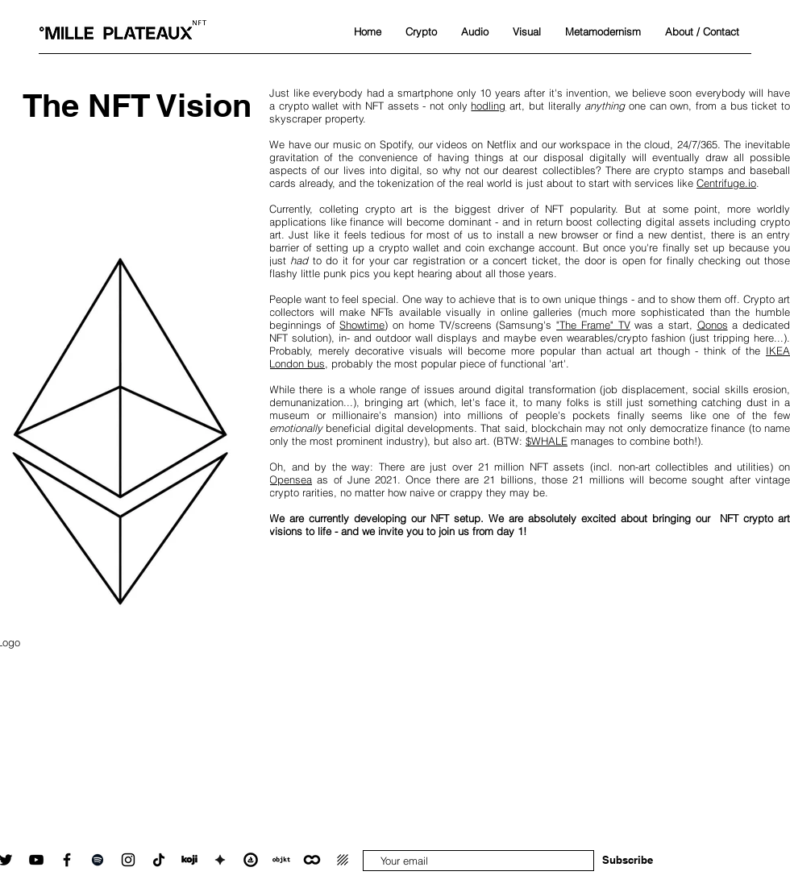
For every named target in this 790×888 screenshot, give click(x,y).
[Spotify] (97, 860)
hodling (488, 105)
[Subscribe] (627, 860)
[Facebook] (67, 860)
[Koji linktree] (189, 860)
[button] (421, 31)
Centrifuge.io (726, 182)
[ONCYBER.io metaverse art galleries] (312, 860)
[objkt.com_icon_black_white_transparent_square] (281, 860)
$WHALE (547, 440)
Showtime (362, 324)
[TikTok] (159, 860)
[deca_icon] (342, 860)
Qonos (712, 324)
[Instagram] (128, 860)
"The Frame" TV (593, 324)
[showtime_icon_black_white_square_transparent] (220, 860)
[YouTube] (36, 860)
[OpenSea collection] (251, 860)
